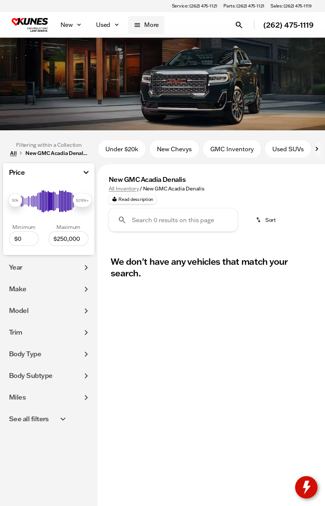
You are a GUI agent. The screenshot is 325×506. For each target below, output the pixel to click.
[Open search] (239, 25)
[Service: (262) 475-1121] (194, 5)
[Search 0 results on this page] (173, 220)
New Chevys (174, 149)
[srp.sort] (266, 220)
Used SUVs (288, 149)
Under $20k (121, 149)
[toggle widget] (306, 487)
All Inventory (124, 188)
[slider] (15, 200)
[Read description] (132, 199)
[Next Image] (317, 149)
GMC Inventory (232, 149)
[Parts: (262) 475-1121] (244, 5)
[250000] (68, 238)
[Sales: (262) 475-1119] (291, 5)
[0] (24, 238)
